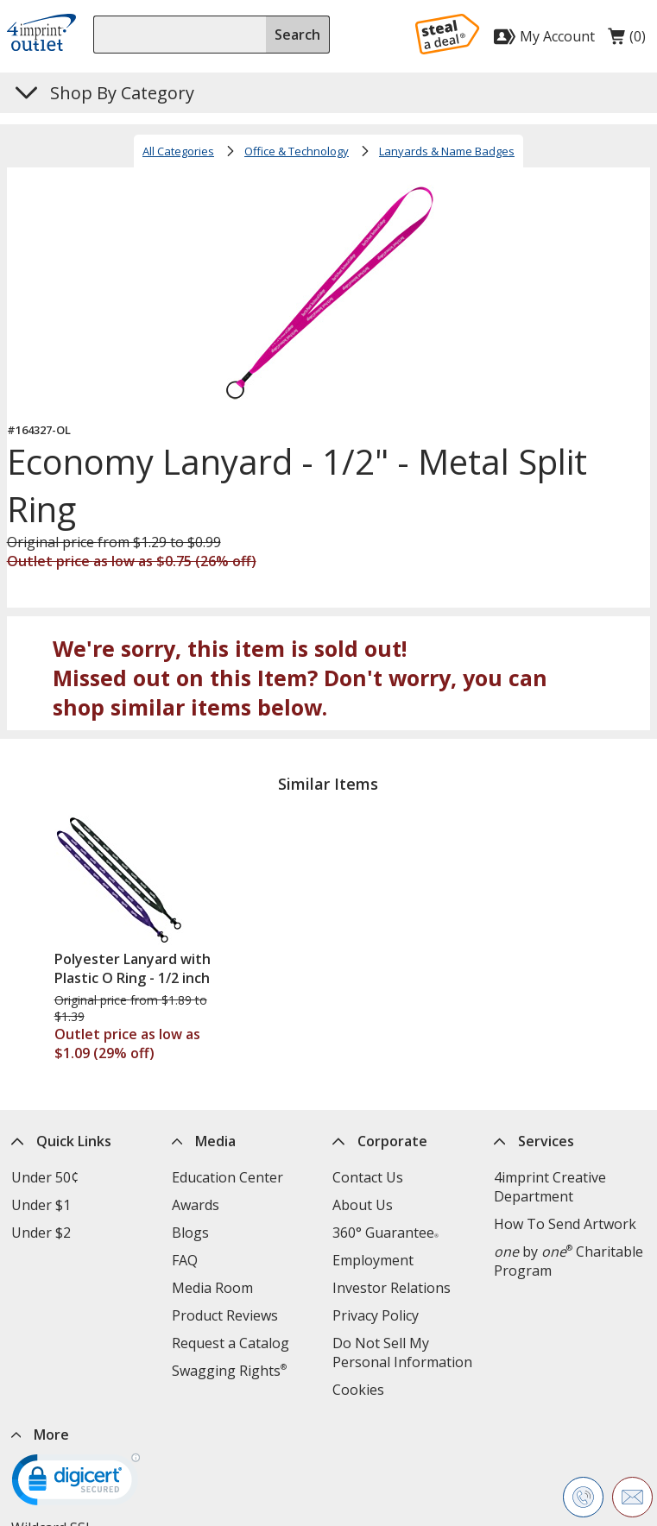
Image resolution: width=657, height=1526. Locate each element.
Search (297, 34)
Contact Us (367, 1177)
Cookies (358, 1389)
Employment (373, 1260)
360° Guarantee (385, 1232)
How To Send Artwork (565, 1223)
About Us (362, 1204)
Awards (195, 1204)
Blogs (190, 1232)
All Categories (178, 151)
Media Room (212, 1287)
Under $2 (41, 1232)
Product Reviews (225, 1315)
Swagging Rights (229, 1370)
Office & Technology (296, 151)
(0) (627, 40)
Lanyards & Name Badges (447, 151)
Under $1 (41, 1204)
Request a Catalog (230, 1343)
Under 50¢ (45, 1177)
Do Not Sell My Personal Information (402, 1353)
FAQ (185, 1260)
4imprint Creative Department (550, 1187)
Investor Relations (391, 1287)
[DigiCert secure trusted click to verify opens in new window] (76, 1485)
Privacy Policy (375, 1315)
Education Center (227, 1177)
